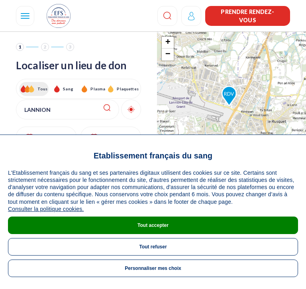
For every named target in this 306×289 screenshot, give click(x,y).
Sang (68, 88)
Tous (42, 88)
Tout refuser (153, 247)
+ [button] (168, 43)
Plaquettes (127, 88)
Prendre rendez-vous (247, 15)
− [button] (168, 55)
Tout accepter (153, 225)
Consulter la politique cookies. (46, 209)
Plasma (97, 88)
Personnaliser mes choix (153, 268)
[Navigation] (25, 16)
